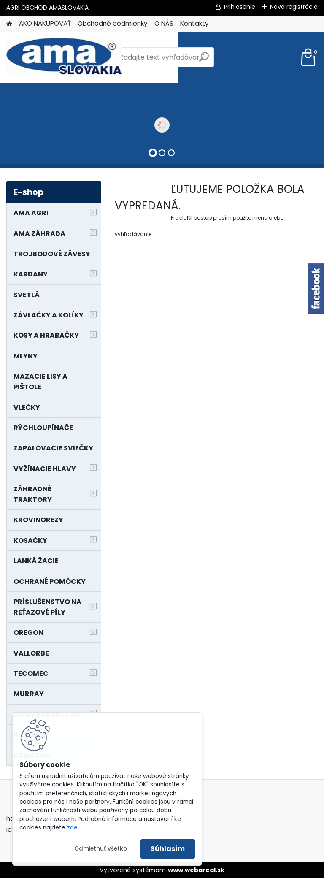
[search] (204, 60)
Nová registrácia (294, 7)
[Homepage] (9, 24)
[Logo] (64, 57)
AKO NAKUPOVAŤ (45, 23)
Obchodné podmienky (113, 23)
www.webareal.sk (196, 870)
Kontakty (194, 23)
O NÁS (163, 23)
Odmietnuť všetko (100, 849)
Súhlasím (168, 849)
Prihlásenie (239, 7)
